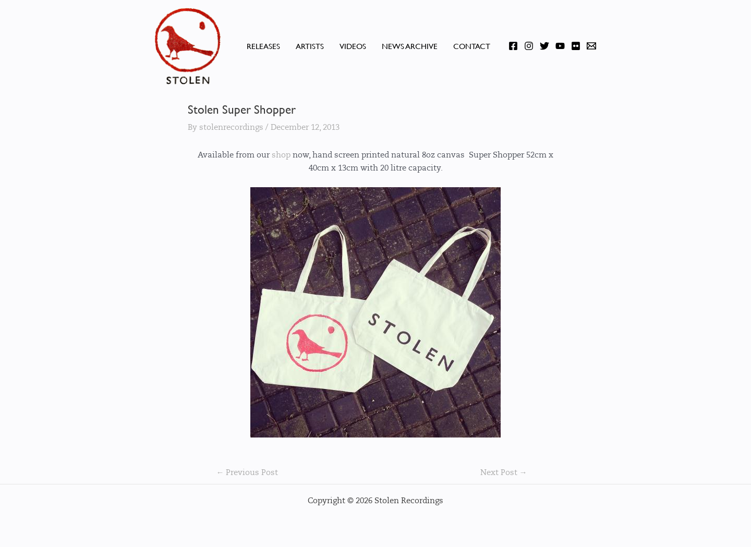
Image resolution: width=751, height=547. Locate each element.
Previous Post (247, 473)
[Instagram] (529, 46)
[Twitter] (544, 46)
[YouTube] (560, 46)
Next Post (503, 473)
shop (281, 155)
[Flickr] (575, 46)
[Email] (591, 46)
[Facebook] (513, 46)
